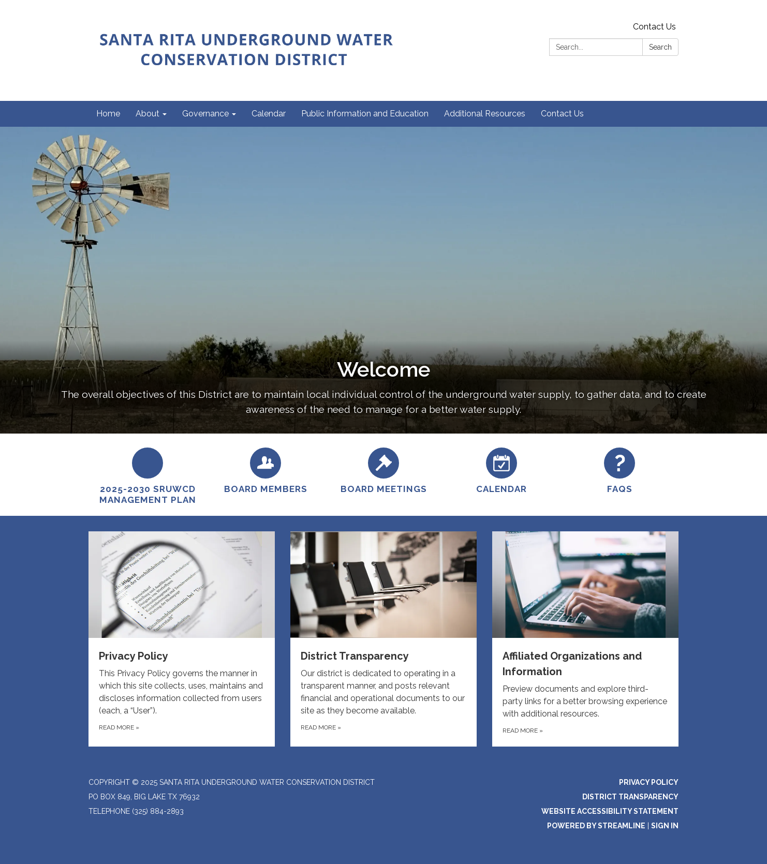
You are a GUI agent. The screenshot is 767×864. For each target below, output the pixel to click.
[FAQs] (619, 469)
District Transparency (630, 797)
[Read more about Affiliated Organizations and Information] (585, 639)
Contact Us (654, 27)
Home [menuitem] (108, 113)
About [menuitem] (147, 113)
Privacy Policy (649, 782)
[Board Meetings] (383, 469)
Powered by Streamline (596, 826)
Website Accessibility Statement (610, 811)
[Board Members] (265, 469)
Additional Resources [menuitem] (484, 113)
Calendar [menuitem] (269, 113)
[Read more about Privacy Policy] (182, 639)
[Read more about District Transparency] (383, 639)
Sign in (665, 826)
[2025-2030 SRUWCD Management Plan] (147, 475)
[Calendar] (501, 469)
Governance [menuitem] (205, 113)
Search (660, 47)
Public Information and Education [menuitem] (365, 113)
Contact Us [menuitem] (562, 113)
